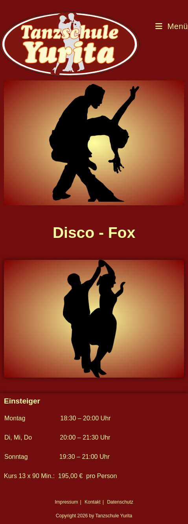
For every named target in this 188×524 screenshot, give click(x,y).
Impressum (66, 502)
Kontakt (93, 502)
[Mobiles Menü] (171, 26)
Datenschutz (120, 502)
